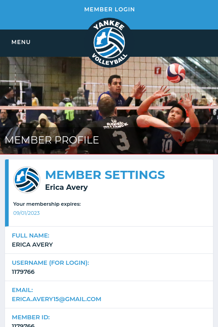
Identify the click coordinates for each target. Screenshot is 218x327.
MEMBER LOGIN (109, 9)
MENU (21, 42)
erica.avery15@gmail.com (56, 298)
